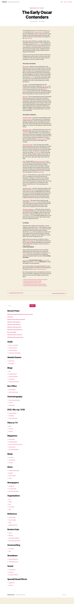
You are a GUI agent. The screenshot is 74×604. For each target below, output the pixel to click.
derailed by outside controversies (40, 272)
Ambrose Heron (35, 21)
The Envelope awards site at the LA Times (34, 287)
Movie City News (13, 482)
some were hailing (27, 134)
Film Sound (11, 578)
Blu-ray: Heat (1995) (12, 338)
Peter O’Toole (46, 263)
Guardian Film (12, 492)
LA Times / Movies (13, 495)
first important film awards (40, 32)
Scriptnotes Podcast (13, 354)
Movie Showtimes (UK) (14, 565)
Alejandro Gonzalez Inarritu (42, 163)
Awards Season (32, 8)
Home (62, 1)
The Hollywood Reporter (14, 456)
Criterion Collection (13, 419)
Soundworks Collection (14, 581)
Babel (24, 163)
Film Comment (12, 445)
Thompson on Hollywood (15, 388)
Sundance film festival (30, 121)
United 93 (25, 176)
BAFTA (10, 508)
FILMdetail (5, 2)
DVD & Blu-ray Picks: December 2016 (16, 343)
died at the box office (35, 204)
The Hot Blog (12, 385)
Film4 (10, 432)
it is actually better (37, 154)
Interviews (70, 1)
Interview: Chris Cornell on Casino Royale (17, 326)
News (38, 8)
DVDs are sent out (39, 44)
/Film (10, 377)
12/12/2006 (42, 21)
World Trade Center (28, 190)
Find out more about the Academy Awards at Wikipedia (37, 290)
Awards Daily (12, 367)
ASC (10, 505)
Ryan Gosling (36, 265)
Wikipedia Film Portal (14, 531)
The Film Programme (14, 356)
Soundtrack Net (12, 466)
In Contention (12, 369)
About (65, 1)
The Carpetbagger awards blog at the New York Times (37, 289)
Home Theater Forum (14, 424)
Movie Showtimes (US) (14, 568)
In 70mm (11, 409)
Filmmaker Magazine (14, 448)
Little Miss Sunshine (28, 119)
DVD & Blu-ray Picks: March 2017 (15, 333)
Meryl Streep (26, 263)
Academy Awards (30, 38)
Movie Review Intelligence (15, 544)
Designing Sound (13, 576)
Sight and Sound (13, 453)
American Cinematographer (15, 406)
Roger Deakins (12, 411)
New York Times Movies (14, 497)
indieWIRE (11, 479)
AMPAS (25, 46)
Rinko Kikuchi (41, 174)
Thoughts (42, 8)
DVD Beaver (12, 422)
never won (32, 77)
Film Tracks (11, 463)
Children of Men (39, 232)
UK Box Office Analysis (14, 398)
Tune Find (11, 469)
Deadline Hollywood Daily (15, 477)
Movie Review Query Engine (15, 547)
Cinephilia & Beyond (13, 380)
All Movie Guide (12, 523)
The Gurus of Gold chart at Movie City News (34, 286)
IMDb (10, 528)
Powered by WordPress (21, 601)
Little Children (26, 202)
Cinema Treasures (13, 526)
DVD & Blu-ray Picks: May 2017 (15, 328)
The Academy (12, 513)
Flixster (10, 539)
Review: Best (10, 323)
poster (29, 219)
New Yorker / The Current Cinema (17, 450)
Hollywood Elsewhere (14, 383)
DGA (10, 510)
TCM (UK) (11, 435)
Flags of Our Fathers (28, 131)
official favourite (46, 86)
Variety (10, 484)
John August (12, 555)
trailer (35, 219)
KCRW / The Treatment (14, 351)
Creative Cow (12, 589)
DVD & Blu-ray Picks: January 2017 (15, 341)
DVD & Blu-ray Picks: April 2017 (15, 331)
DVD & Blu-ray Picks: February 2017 (16, 336)
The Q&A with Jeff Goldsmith (16, 359)
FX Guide (11, 591)
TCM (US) (11, 437)
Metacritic (11, 542)
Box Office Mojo (12, 396)
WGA (10, 515)
